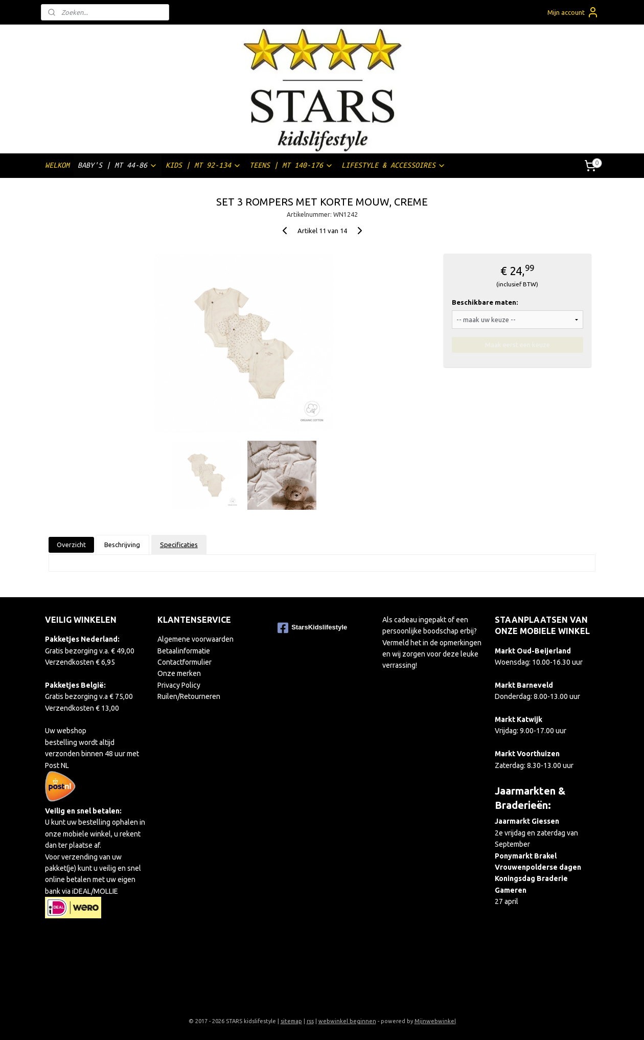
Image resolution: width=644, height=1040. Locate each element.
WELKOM (57, 165)
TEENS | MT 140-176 (291, 165)
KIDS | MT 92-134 (203, 165)
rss (310, 1021)
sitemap (291, 1021)
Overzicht (71, 544)
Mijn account (573, 12)
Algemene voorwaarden (195, 639)
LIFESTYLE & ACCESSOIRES (393, 165)
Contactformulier (184, 662)
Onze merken (179, 673)
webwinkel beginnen (347, 1021)
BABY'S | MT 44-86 (117, 165)
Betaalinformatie (183, 651)
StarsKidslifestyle (312, 628)
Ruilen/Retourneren (188, 696)
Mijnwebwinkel (435, 1021)
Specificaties (179, 544)
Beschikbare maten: (485, 302)
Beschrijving (122, 544)
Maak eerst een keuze (517, 344)
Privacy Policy (178, 685)
